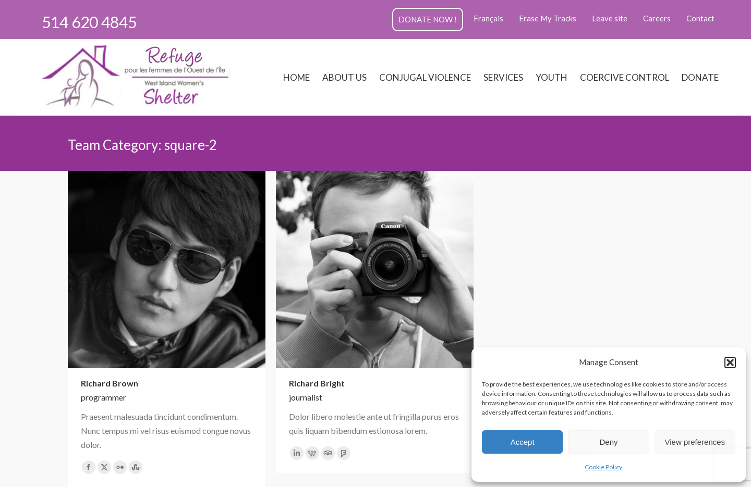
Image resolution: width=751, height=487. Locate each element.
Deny (608, 442)
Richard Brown (109, 383)
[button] (730, 362)
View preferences (695, 442)
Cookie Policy (603, 467)
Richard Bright (317, 383)
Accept (523, 442)
